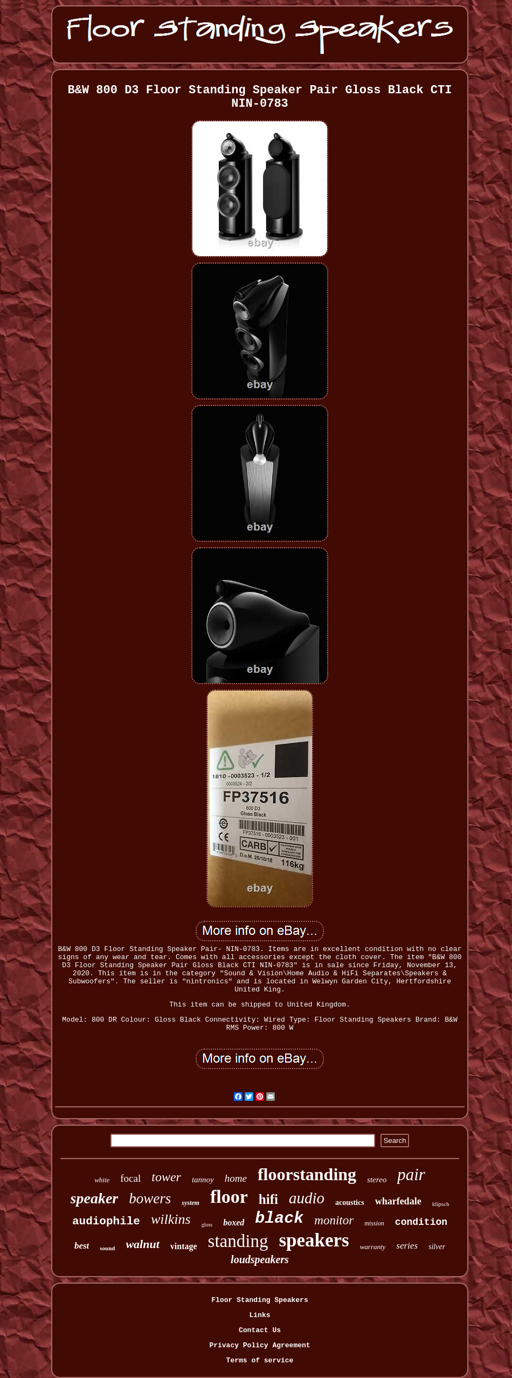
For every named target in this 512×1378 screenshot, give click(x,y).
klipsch (440, 1204)
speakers (314, 1240)
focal (130, 1178)
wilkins (171, 1219)
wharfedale (398, 1201)
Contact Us (260, 1330)
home (236, 1178)
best (81, 1246)
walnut (142, 1244)
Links (259, 1315)
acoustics (349, 1202)
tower (166, 1177)
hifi (268, 1199)
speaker (95, 1198)
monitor (334, 1220)
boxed (233, 1222)
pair (411, 1174)
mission (374, 1223)
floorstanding (307, 1174)
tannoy (203, 1179)
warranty (373, 1247)
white (101, 1180)
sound (107, 1248)
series (407, 1246)
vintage (183, 1246)
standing (238, 1241)
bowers (150, 1198)
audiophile (106, 1221)
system (190, 1203)
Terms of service (260, 1360)
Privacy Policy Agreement (259, 1345)
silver (436, 1247)
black (279, 1218)
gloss (207, 1225)
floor (229, 1197)
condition (421, 1222)
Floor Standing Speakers (259, 1300)
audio (306, 1198)
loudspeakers (260, 1259)
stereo (376, 1179)
